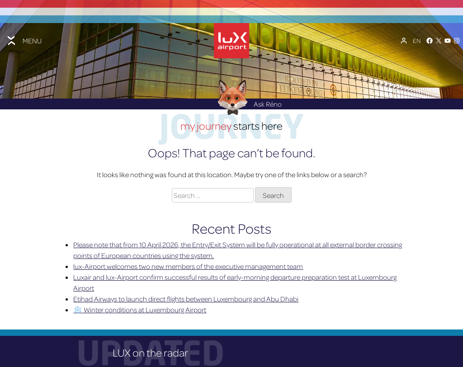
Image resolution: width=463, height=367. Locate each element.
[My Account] (403, 40)
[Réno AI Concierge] (232, 95)
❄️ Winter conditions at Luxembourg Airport (139, 308)
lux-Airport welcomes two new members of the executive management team (188, 264)
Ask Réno (247, 102)
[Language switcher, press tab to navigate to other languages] (416, 40)
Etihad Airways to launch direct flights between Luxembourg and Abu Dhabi (185, 297)
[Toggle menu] (23, 40)
